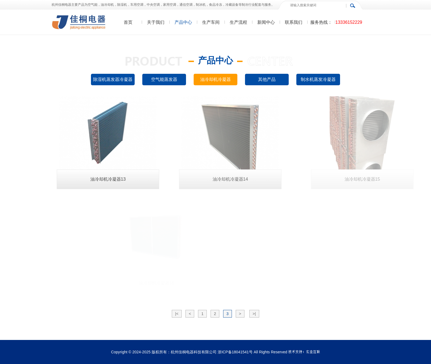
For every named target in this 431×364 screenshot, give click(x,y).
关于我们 (155, 22)
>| (254, 314)
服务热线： (321, 22)
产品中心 (183, 22)
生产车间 (211, 22)
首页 (128, 22)
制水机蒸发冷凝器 (318, 79)
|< (176, 314)
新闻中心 (266, 22)
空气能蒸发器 (164, 79)
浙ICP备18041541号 (235, 352)
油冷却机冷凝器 (215, 79)
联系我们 (293, 22)
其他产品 (267, 79)
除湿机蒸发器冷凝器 (112, 79)
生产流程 (238, 22)
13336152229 (348, 22)
